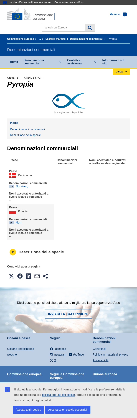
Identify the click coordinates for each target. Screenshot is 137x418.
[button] (11, 276)
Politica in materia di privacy (110, 354)
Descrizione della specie (25, 135)
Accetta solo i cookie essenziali (68, 409)
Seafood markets (55, 38)
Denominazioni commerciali (86, 38)
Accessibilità (100, 360)
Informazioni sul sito (113, 62)
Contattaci (99, 348)
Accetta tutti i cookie (28, 409)
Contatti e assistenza (74, 62)
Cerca (90, 27)
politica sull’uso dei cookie (58, 394)
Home (14, 61)
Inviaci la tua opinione (68, 314)
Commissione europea (20, 38)
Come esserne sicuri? (68, 2)
